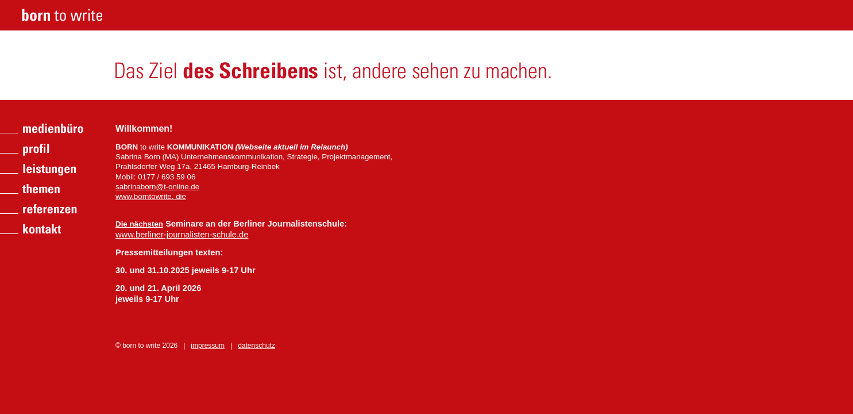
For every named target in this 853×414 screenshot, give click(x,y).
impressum (208, 346)
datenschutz (256, 346)
